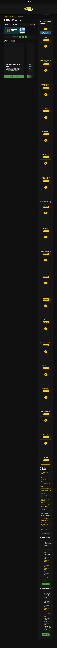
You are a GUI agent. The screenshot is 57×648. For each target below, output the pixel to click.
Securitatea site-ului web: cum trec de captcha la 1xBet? (46, 517)
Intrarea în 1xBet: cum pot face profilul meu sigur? (46, 490)
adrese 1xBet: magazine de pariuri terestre (45, 508)
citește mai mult (46, 546)
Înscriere (45, 39)
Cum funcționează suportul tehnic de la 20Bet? (45, 485)
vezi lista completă (45, 464)
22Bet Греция (11, 16)
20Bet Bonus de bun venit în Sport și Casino (45, 495)
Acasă (5, 16)
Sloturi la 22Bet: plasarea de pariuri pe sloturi (46, 524)
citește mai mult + (14, 76)
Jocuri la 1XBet (44, 520)
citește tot (45, 583)
